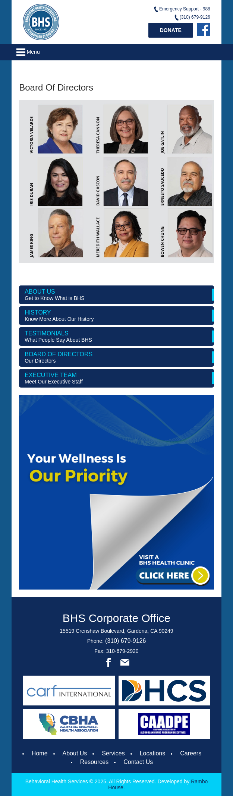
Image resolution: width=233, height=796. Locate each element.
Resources (94, 762)
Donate (171, 30)
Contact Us (138, 762)
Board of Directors (116, 357)
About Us (75, 753)
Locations (153, 753)
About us (116, 294)
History (116, 315)
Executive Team (116, 378)
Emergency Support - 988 (181, 9)
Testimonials (116, 336)
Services (113, 753)
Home (40, 753)
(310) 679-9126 (192, 17)
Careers (190, 753)
